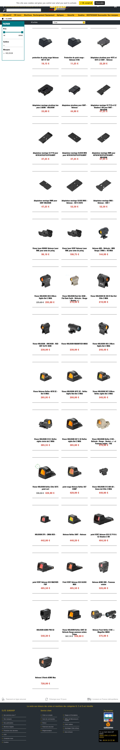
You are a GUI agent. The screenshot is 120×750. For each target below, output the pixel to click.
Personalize (100, 3)
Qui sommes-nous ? (10, 715)
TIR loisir (17, 15)
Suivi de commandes (48, 719)
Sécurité (71, 15)
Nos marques (113, 15)
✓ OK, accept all (86, 3)
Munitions (28, 15)
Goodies (81, 15)
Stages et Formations (71, 715)
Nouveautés (102, 15)
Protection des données (11, 730)
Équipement (49, 15)
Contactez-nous (8, 738)
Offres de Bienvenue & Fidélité (71, 719)
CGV (5, 734)
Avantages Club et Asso (72, 728)
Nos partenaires (8, 723)
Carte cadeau (69, 724)
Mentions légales (9, 726)
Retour (44, 723)
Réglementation (47, 730)
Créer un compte (47, 715)
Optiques (60, 15)
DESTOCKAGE (92, 15)
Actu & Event (69, 732)
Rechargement (39, 15)
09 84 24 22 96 (10, 6)
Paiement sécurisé (48, 726)
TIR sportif (7, 15)
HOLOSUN (9, 53)
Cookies (6, 742)
